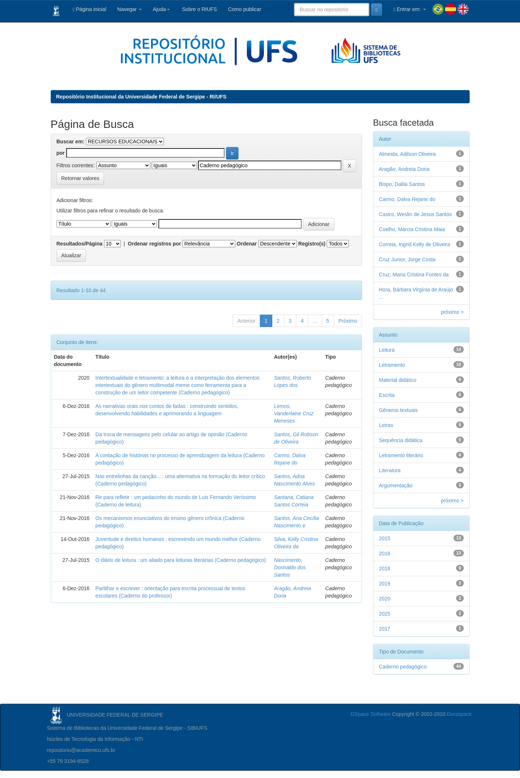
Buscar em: (71, 141)
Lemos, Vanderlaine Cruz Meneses (293, 413)
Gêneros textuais (398, 410)
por (61, 153)
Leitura (387, 350)
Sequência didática (400, 440)
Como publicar (244, 9)
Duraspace (459, 714)
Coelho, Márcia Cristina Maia (412, 229)
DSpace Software (371, 714)
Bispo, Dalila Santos (402, 184)
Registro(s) (312, 244)
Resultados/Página (80, 244)
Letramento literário (401, 455)
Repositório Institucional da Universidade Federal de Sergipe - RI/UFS (141, 97)
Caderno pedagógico (403, 667)
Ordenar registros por (154, 244)
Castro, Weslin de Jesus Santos (415, 214)
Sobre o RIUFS (199, 9)
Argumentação (395, 485)
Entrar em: (409, 9)
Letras (386, 425)
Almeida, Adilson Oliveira (407, 154)
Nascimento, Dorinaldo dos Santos (289, 567)
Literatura (390, 470)
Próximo (347, 321)
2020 (384, 599)
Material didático (397, 380)
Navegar (129, 9)
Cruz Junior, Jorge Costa (407, 259)
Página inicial (90, 9)
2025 (384, 614)
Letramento (392, 365)
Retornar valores (80, 178)
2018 (384, 568)
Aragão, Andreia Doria (404, 169)
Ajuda (161, 9)
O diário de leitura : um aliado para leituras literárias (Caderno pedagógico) (181, 560)
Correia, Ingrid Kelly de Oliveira (414, 244)
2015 (384, 538)
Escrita (387, 395)
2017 (384, 629)
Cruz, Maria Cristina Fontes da (414, 274)
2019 (384, 584)
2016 (384, 553)
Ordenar (247, 244)
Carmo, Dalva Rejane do (407, 199)
